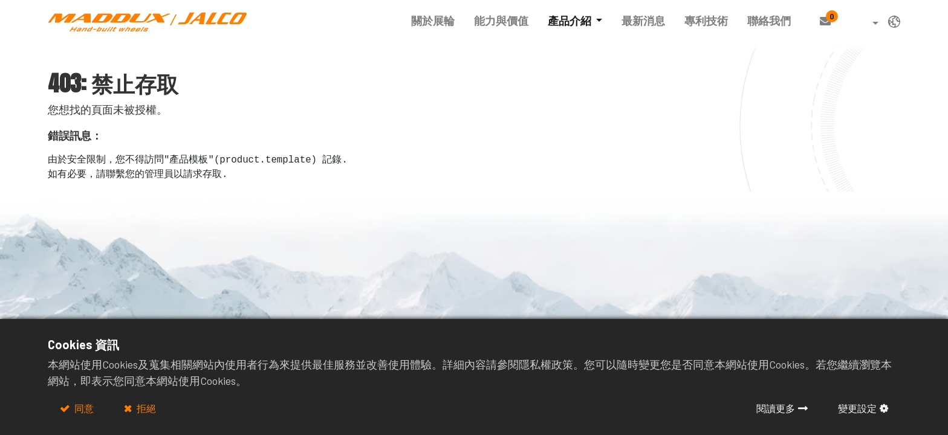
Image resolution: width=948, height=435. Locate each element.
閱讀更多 (775, 408)
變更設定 (857, 408)
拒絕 (145, 408)
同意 (83, 408)
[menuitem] (432, 21)
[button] (866, 24)
